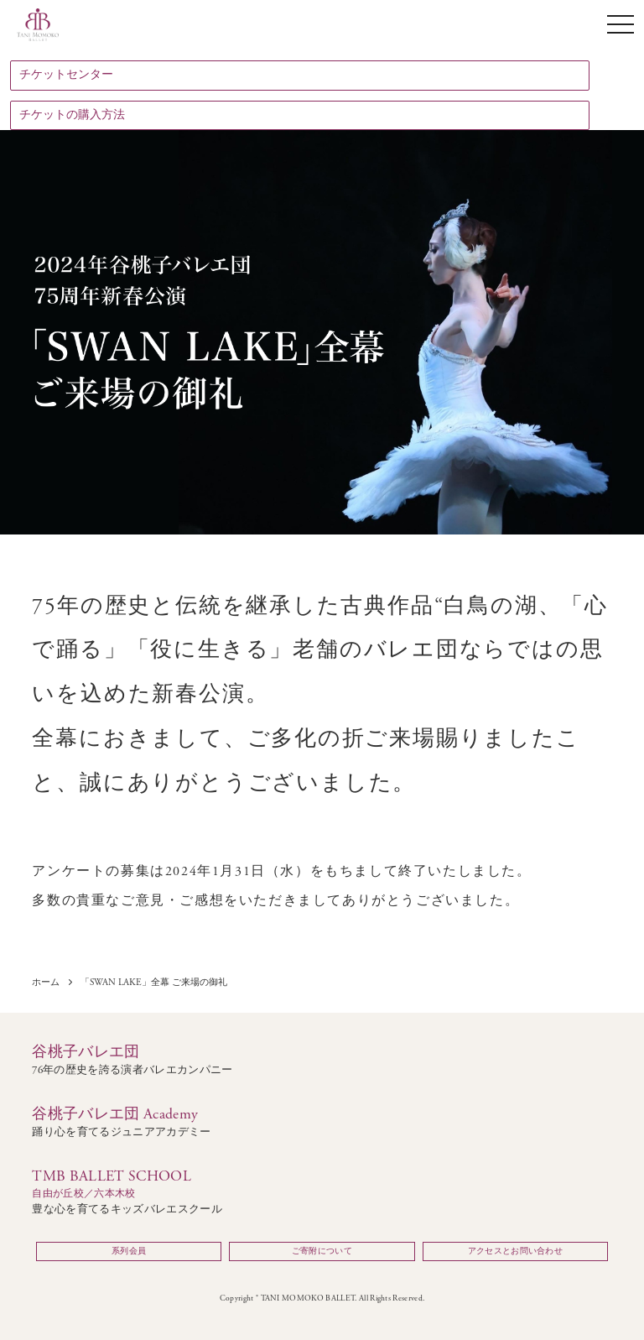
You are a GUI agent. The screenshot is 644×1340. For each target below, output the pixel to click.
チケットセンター (66, 75)
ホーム (46, 983)
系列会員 (129, 1251)
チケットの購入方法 (72, 115)
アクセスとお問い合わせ (516, 1251)
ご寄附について (322, 1251)
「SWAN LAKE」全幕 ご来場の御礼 (153, 983)
